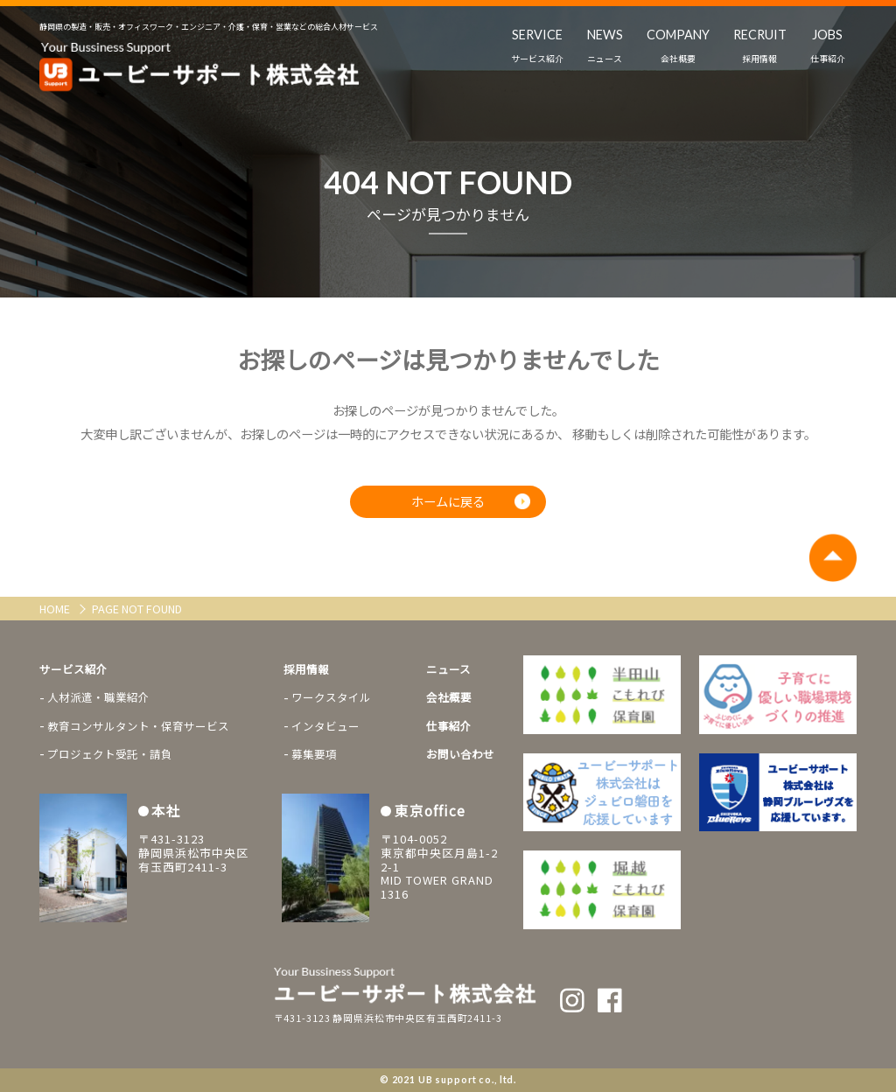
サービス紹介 (73, 669)
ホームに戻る (448, 503)
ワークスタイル (331, 698)
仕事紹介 (449, 726)
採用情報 (306, 669)
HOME (56, 608)
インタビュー (325, 726)
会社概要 (449, 698)
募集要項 (314, 754)
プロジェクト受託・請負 (109, 754)
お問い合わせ (460, 754)
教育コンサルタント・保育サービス (138, 726)
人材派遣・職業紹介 (98, 698)
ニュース (448, 669)
